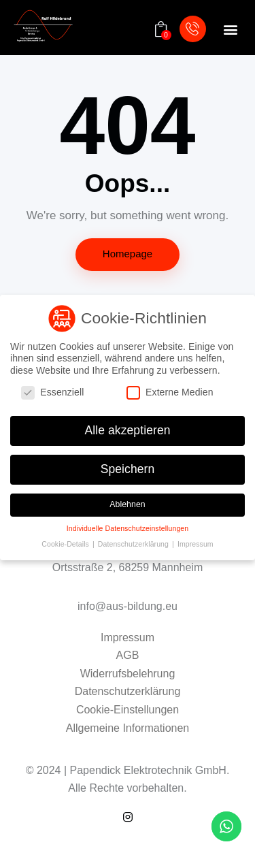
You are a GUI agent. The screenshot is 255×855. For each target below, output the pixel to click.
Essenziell (58, 392)
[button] (230, 29)
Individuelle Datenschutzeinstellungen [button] (127, 528)
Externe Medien (175, 392)
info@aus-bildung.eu (127, 606)
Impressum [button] (195, 544)
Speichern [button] (128, 469)
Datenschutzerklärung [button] (134, 544)
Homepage (127, 253)
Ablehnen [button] (127, 504)
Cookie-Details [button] (66, 544)
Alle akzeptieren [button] (127, 430)
